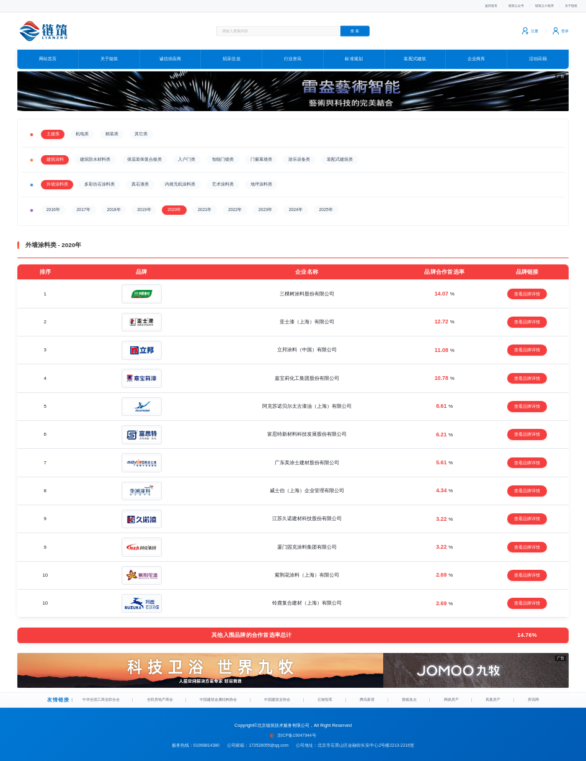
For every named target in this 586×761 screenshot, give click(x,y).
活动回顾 (537, 59)
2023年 (265, 205)
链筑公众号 (497, 5)
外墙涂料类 (57, 180)
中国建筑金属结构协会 (224, 697)
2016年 (53, 205)
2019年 (144, 205)
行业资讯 (293, 59)
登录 (559, 30)
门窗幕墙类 (261, 155)
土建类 (53, 129)
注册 (524, 30)
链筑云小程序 (534, 5)
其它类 (141, 129)
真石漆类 (140, 180)
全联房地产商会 (164, 697)
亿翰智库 (331, 697)
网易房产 (453, 697)
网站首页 (48, 59)
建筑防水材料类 (95, 155)
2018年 (113, 205)
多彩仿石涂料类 (99, 180)
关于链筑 (568, 5)
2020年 (174, 205)
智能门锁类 (223, 155)
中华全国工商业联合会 (104, 697)
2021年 (204, 205)
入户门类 (186, 155)
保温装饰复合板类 (144, 155)
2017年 (84, 205)
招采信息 (231, 59)
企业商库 (476, 59)
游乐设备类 (299, 155)
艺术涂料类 (223, 180)
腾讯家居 (372, 697)
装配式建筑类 (340, 155)
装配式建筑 (415, 59)
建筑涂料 (55, 155)
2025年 (326, 205)
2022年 (235, 205)
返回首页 (465, 5)
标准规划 (353, 59)
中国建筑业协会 (284, 697)
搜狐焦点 (413, 697)
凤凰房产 (494, 697)
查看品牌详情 (527, 289)
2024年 (296, 205)
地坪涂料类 (261, 180)
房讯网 (532, 697)
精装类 (111, 129)
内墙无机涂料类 (180, 180)
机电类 (82, 129)
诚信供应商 (170, 59)
